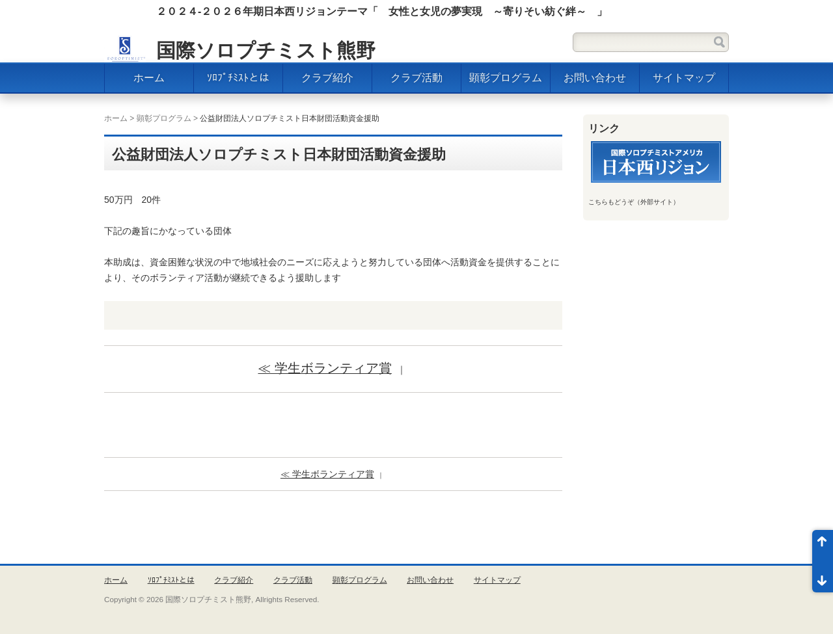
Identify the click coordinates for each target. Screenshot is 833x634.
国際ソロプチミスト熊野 (266, 50)
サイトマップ (684, 77)
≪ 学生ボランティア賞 (324, 368)
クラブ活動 (416, 77)
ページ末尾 (822, 576)
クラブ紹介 (327, 77)
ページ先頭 (822, 545)
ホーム (149, 77)
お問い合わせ (595, 77)
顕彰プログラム (505, 77)
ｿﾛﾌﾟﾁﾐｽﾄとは (238, 77)
